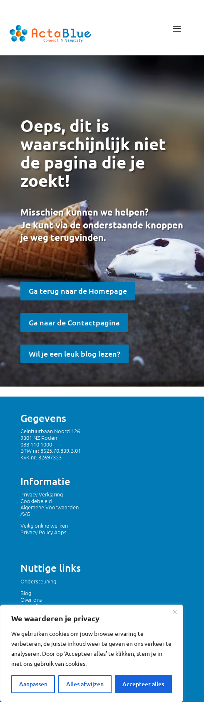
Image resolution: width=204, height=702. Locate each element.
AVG (25, 514)
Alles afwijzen (85, 684)
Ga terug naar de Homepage (78, 290)
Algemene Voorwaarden (49, 507)
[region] (91, 653)
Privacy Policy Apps (43, 532)
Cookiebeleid (36, 501)
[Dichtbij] (174, 612)
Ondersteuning (38, 581)
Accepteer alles (143, 684)
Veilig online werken (44, 525)
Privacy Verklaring (41, 494)
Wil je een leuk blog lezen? (74, 353)
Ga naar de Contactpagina (74, 322)
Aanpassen (33, 684)
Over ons (31, 599)
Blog (25, 593)
